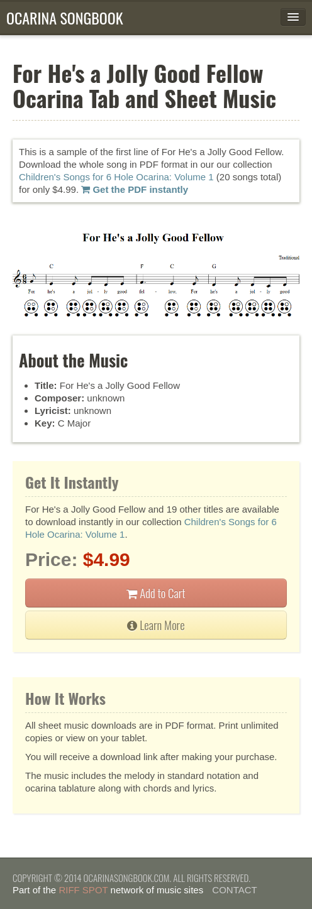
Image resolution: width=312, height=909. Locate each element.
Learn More (155, 624)
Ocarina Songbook (64, 17)
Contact (234, 890)
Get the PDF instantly (134, 189)
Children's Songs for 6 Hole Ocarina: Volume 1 (116, 176)
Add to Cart (155, 592)
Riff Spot (83, 890)
